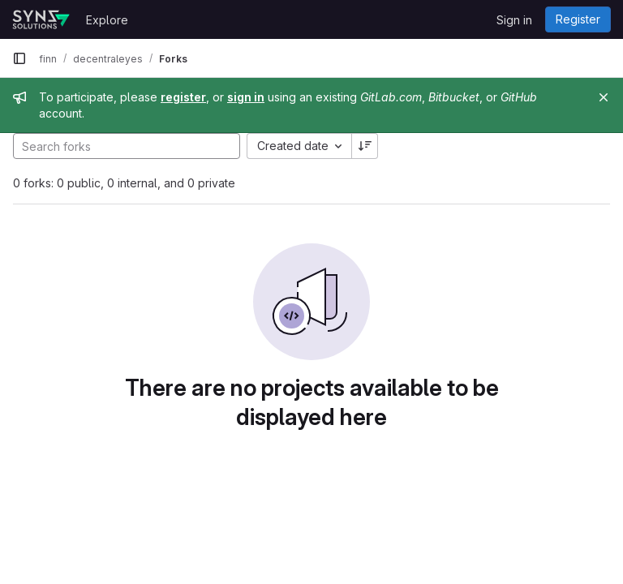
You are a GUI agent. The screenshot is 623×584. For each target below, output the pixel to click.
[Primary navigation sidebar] (19, 58)
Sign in (514, 20)
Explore (107, 20)
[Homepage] (41, 19)
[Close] (603, 97)
